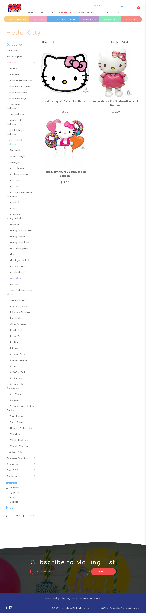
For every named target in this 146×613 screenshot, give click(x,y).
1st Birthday (16, 150)
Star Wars (15, 394)
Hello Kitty (15, 278)
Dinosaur (14, 224)
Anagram (12, 487)
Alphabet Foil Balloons (20, 80)
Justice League (18, 300)
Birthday (14, 186)
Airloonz (13, 68)
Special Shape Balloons (15, 132)
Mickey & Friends (18, 306)
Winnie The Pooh (19, 440)
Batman (14, 180)
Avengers (15, 162)
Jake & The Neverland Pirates (20, 292)
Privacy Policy (52, 598)
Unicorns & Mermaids (21, 428)
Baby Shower (17, 168)
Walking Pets (15, 452)
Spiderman (16, 378)
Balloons (38, 19)
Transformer (16, 416)
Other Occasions (19, 324)
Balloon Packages (18, 98)
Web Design (110, 608)
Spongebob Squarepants (15, 386)
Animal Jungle (17, 156)
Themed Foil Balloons (14, 142)
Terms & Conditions (89, 598)
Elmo (12, 254)
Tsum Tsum (16, 422)
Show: (45, 42)
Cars (12, 208)
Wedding (15, 434)
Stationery (89, 19)
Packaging (131, 19)
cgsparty (12, 492)
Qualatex (12, 501)
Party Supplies (17, 19)
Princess (14, 348)
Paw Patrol (16, 330)
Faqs (74, 598)
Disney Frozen (17, 236)
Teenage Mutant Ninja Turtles (20, 408)
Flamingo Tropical (19, 260)
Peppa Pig (15, 336)
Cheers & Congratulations (16, 216)
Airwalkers (14, 74)
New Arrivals (13, 50)
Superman (15, 400)
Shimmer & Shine (19, 360)
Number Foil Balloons (14, 122)
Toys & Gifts (110, 19)
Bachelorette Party (20, 174)
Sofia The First (17, 372)
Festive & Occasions (63, 19)
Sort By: (115, 42)
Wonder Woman (19, 446)
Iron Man (14, 284)
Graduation (16, 272)
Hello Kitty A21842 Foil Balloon (65, 101)
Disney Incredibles (19, 242)
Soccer (14, 366)
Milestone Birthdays (20, 312)
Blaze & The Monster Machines (19, 194)
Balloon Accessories (19, 86)
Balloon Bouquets (18, 92)
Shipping (65, 598)
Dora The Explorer (19, 248)
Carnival (14, 202)
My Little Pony (17, 318)
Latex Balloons (16, 114)
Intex (10, 497)
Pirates (14, 342)
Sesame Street (18, 354)
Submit (103, 571)
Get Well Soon (17, 266)
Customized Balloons (14, 106)
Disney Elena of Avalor (21, 230)
